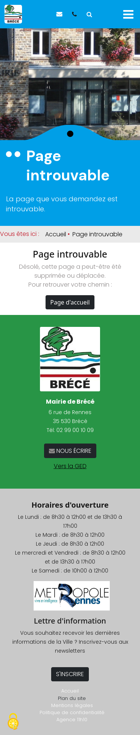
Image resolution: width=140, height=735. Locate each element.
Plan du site (72, 698)
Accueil (55, 234)
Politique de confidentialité (72, 712)
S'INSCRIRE (70, 674)
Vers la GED (70, 466)
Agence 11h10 (71, 719)
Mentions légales (72, 705)
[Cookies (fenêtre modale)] (13, 722)
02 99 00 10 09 (75, 430)
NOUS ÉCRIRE (73, 451)
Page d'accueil (70, 302)
